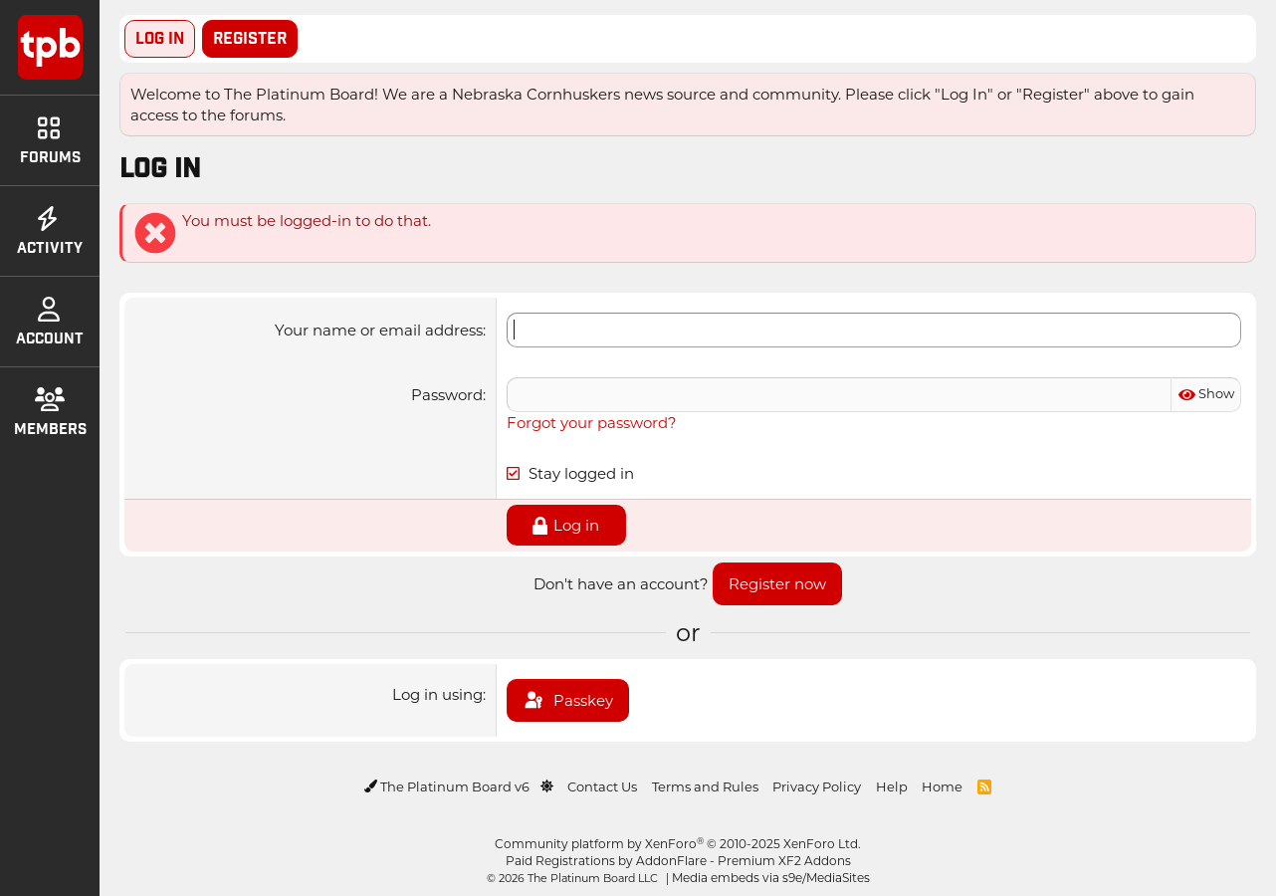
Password (447, 394)
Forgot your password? (592, 422)
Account (50, 322)
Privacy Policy (816, 786)
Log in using (437, 694)
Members (50, 413)
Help (892, 786)
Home (942, 786)
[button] (546, 786)
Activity (50, 232)
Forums (50, 141)
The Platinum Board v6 (448, 786)
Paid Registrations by (678, 860)
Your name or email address (379, 329)
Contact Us (602, 786)
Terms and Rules (705, 786)
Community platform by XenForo (678, 843)
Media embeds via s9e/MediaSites (771, 877)
